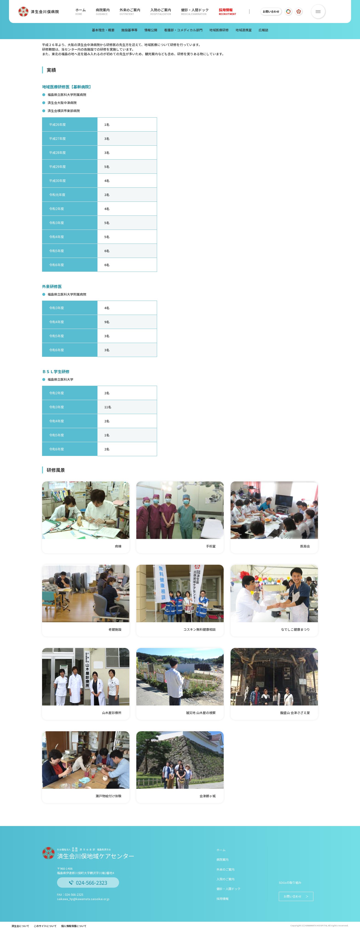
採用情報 (227, 11)
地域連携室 (244, 30)
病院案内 (103, 11)
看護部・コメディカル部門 (183, 30)
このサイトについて (45, 926)
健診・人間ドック (195, 11)
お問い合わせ (273, 11)
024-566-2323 (88, 882)
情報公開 (150, 30)
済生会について (20, 926)
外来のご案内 (130, 11)
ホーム (80, 11)
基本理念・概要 (103, 30)
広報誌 (263, 30)
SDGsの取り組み (290, 882)
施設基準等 (129, 30)
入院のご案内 (160, 11)
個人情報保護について (73, 926)
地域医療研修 (219, 30)
